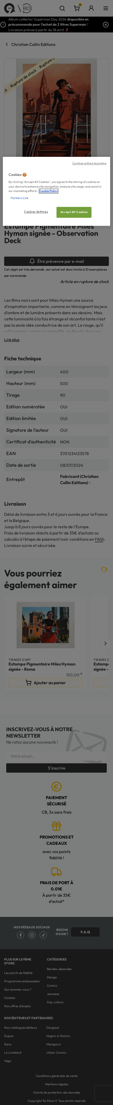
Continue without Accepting (89, 163)
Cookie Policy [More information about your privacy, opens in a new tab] (48, 191)
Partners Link (20, 198)
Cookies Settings (36, 212)
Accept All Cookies (74, 212)
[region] (56, 191)
